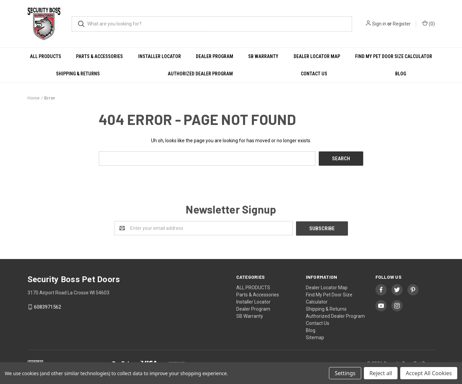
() (428, 23)
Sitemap (315, 337)
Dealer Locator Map (317, 56)
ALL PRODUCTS (45, 56)
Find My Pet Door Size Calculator (393, 56)
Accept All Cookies (429, 373)
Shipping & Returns (78, 73)
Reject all (380, 373)
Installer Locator (159, 56)
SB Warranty (263, 56)
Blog (400, 73)
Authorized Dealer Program (200, 73)
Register (402, 23)
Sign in (379, 23)
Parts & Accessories (99, 56)
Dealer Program (214, 56)
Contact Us (314, 73)
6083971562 (47, 307)
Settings (345, 373)
